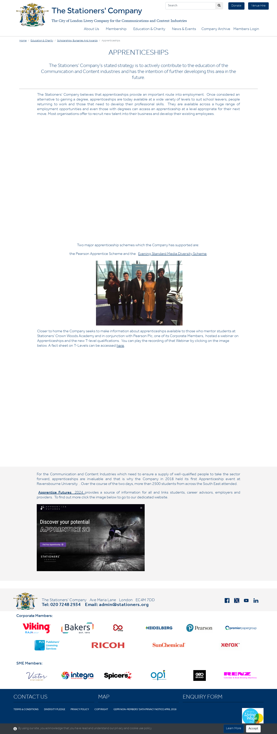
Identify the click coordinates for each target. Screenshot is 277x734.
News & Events (184, 29)
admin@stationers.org (124, 605)
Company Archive (215, 29)
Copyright (101, 709)
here (120, 346)
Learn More (233, 728)
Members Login (246, 29)
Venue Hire (258, 6)
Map (103, 698)
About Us (91, 29)
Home (23, 41)
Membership (116, 29)
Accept (253, 728)
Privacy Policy (80, 709)
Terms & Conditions (26, 709)
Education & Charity (149, 29)
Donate (236, 6)
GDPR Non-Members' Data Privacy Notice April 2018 (144, 709)
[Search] (190, 5)
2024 (61, 493)
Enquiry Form (202, 698)
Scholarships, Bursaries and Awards (77, 41)
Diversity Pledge (54, 709)
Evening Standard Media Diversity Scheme (172, 254)
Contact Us (30, 698)
